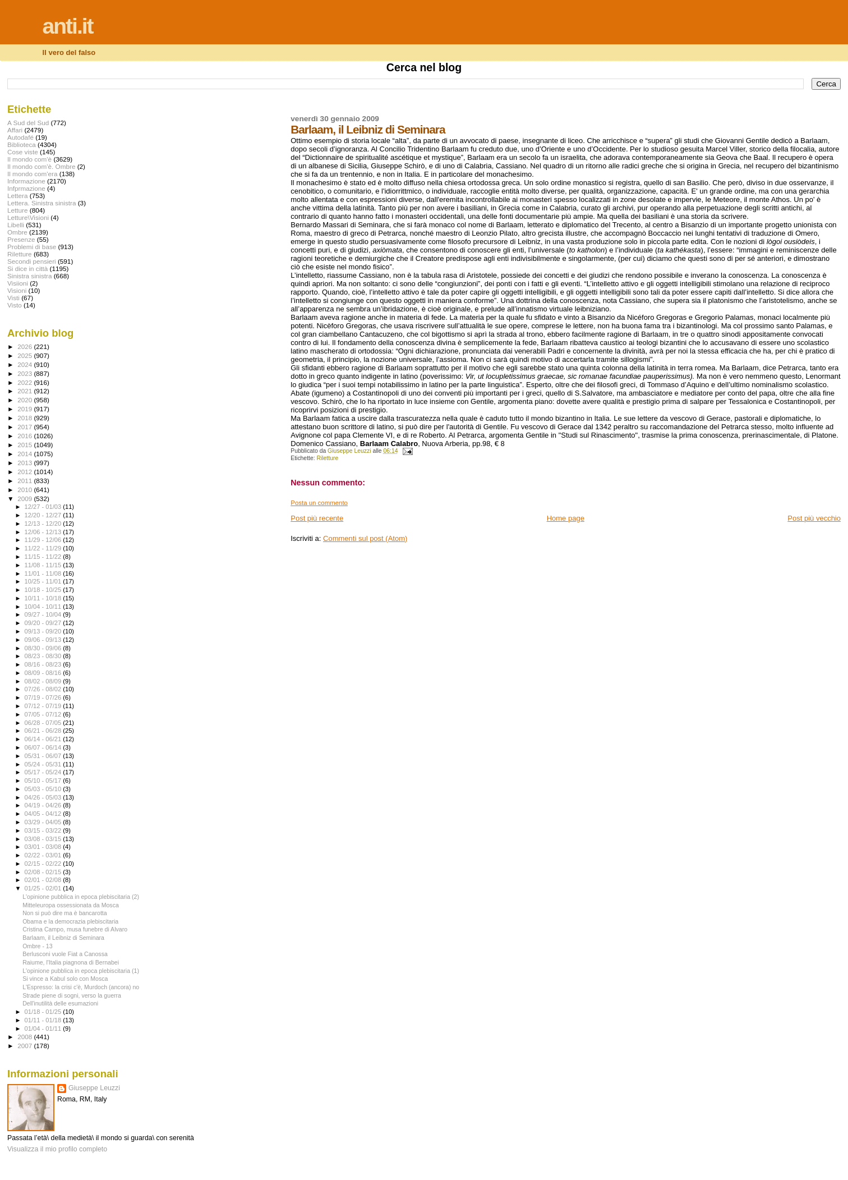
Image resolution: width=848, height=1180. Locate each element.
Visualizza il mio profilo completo (57, 1149)
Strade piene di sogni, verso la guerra (71, 995)
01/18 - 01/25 (44, 1011)
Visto (14, 305)
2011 (25, 480)
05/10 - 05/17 (44, 780)
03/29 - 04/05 (44, 822)
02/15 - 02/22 (44, 863)
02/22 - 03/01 (44, 855)
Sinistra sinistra (29, 275)
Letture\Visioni (28, 217)
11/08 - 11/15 (44, 565)
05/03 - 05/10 (44, 789)
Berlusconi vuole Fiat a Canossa (65, 954)
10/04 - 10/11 (44, 606)
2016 (25, 435)
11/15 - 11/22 (44, 556)
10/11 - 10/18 (44, 598)
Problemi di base (31, 246)
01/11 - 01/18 (44, 1020)
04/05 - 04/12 (44, 813)
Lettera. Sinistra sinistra (41, 202)
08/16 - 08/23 (44, 664)
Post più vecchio (814, 518)
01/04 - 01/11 (44, 1028)
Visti (13, 297)
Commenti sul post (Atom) (365, 538)
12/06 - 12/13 (44, 532)
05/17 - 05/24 (44, 772)
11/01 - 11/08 (44, 573)
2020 (25, 399)
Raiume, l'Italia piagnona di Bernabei (70, 962)
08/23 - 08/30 (44, 656)
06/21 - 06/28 (44, 730)
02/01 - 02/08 (44, 879)
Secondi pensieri (31, 261)
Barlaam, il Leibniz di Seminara (63, 937)
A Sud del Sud (28, 122)
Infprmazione (26, 188)
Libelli (15, 224)
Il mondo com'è (29, 159)
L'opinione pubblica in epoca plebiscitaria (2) (80, 896)
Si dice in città (27, 268)
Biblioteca (21, 144)
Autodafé (20, 137)
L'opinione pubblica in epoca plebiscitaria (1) (80, 970)
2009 (25, 498)
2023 (25, 373)
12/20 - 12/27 (44, 515)
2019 (25, 408)
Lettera (17, 195)
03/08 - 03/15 (44, 838)
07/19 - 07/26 (44, 697)
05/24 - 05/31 (44, 764)
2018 (25, 417)
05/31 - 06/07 (44, 755)
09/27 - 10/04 (44, 614)
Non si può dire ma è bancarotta (64, 913)
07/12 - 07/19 (44, 706)
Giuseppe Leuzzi (94, 1088)
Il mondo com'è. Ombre (41, 166)
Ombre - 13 (37, 946)
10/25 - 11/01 (44, 581)
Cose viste (22, 151)
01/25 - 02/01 (44, 888)
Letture (17, 210)
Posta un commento (319, 502)
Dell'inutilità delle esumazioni (60, 1003)
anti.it (68, 26)
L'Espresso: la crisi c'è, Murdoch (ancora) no (80, 987)
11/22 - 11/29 (44, 548)
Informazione (26, 181)
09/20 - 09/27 (44, 622)
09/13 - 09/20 (44, 631)
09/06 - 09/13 (44, 639)
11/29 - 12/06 (44, 539)
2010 (25, 489)
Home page (565, 518)
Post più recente (317, 518)
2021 (25, 390)
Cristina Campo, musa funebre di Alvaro (74, 929)
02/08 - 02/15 (44, 872)
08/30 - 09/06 (44, 648)
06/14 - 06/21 (44, 739)
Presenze (21, 239)
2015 (25, 444)
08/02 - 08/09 (44, 681)
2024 (25, 364)
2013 (25, 462)
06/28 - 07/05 (44, 722)
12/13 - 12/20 (44, 523)
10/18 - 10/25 (44, 589)
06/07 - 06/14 (44, 747)
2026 (25, 346)
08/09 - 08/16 (44, 672)
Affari (14, 130)
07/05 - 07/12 (44, 714)
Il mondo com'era (32, 173)
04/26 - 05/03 (44, 797)
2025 (25, 355)
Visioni (16, 290)
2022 (25, 382)
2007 (25, 1045)
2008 (25, 1036)
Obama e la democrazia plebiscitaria (70, 921)
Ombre (17, 232)
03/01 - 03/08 (44, 846)
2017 (25, 426)
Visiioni (17, 283)
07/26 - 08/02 (44, 689)
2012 (25, 471)
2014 (25, 453)
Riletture (327, 458)
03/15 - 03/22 (44, 830)
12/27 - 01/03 (44, 506)
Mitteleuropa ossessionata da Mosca (70, 905)
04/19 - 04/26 (44, 805)
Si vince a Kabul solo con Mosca (65, 978)
